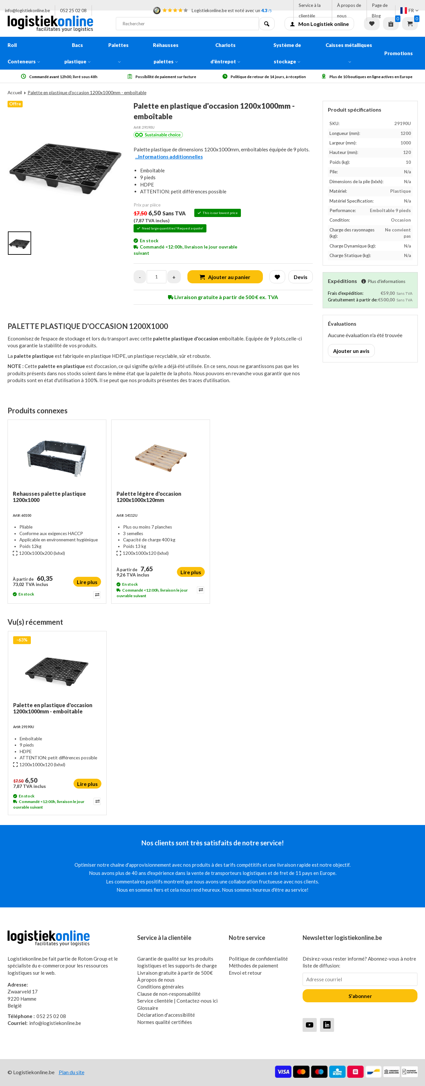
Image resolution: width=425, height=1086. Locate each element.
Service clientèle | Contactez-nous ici (177, 1001)
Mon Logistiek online (319, 24)
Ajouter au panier (225, 277)
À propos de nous (349, 10)
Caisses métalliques (349, 52)
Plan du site (71, 1072)
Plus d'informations (383, 281)
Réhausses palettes (166, 53)
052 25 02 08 (73, 10)
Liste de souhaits (371, 23)
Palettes (118, 52)
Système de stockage (287, 53)
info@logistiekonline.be (27, 10)
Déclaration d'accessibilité (166, 1015)
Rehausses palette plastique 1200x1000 (49, 496)
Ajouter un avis (351, 351)
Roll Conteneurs (24, 53)
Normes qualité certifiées (164, 1022)
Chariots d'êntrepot (225, 53)
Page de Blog (380, 10)
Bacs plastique (77, 53)
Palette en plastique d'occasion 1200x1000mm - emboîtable (52, 708)
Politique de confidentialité (258, 959)
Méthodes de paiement (253, 965)
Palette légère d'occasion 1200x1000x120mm (149, 496)
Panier (410, 23)
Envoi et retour (245, 973)
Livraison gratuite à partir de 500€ (175, 973)
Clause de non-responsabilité (169, 994)
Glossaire (147, 1008)
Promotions (398, 53)
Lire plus (87, 582)
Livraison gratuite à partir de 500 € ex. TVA (223, 297)
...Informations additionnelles (169, 157)
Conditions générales (160, 986)
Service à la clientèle (310, 10)
